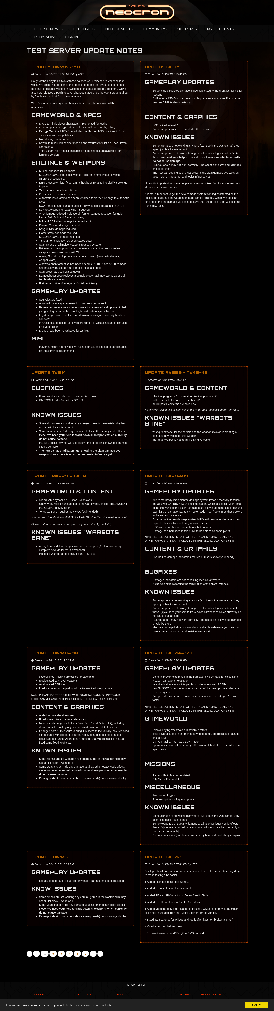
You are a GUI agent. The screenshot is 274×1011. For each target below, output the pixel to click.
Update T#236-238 (55, 67)
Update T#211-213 (166, 476)
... (44, 953)
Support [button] (187, 29)
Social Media (211, 995)
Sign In (71, 37)
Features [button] (84, 29)
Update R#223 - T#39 (58, 476)
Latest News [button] (49, 29)
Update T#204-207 (169, 653)
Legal (119, 995)
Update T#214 (48, 373)
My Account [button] (220, 29)
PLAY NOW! (44, 37)
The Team (184, 995)
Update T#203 (49, 857)
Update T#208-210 (55, 653)
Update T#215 (162, 67)
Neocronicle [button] (119, 29)
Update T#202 (163, 857)
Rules (39, 995)
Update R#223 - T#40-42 (176, 373)
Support (84, 995)
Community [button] (155, 29)
